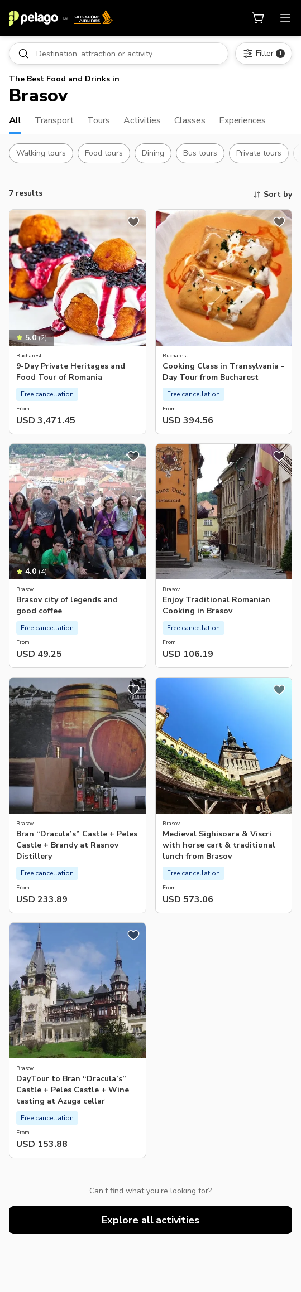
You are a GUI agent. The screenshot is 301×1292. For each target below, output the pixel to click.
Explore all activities (151, 1220)
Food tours (104, 153)
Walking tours (41, 153)
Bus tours (200, 153)
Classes (190, 120)
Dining (153, 153)
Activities (142, 120)
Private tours (258, 153)
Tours (98, 120)
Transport (54, 120)
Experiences (242, 120)
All (15, 120)
